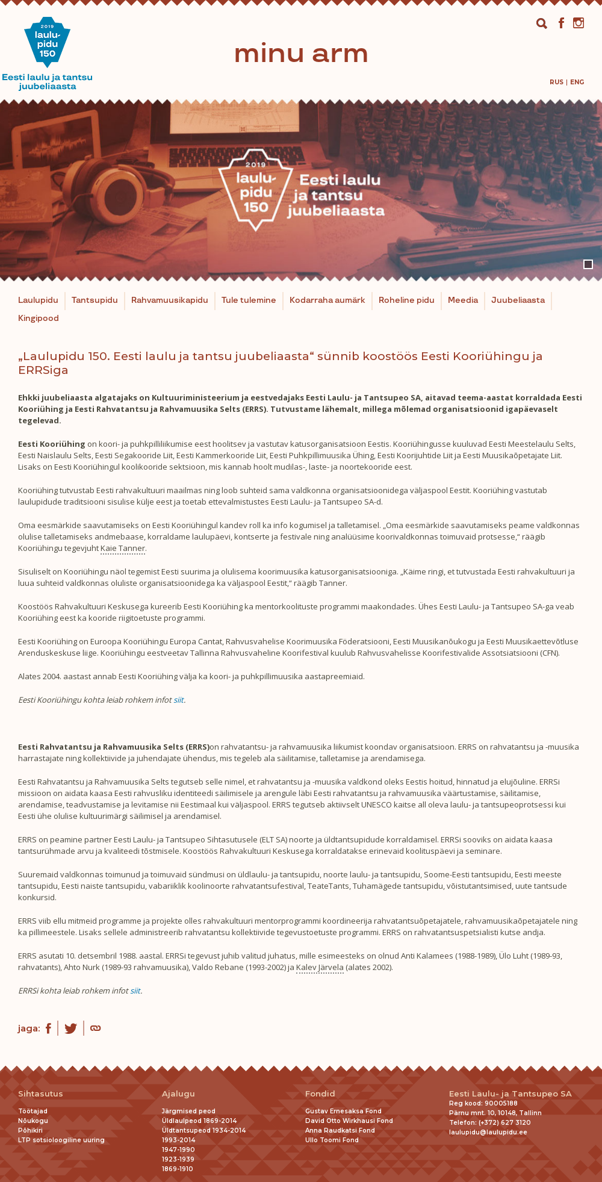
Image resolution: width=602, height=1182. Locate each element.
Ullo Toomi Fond (332, 1140)
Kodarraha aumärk (327, 300)
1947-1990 (178, 1150)
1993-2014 (178, 1140)
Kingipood (38, 318)
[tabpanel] (301, 190)
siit (178, 699)
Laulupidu (38, 300)
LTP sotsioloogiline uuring (61, 1140)
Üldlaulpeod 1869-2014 (199, 1121)
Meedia (463, 300)
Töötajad (33, 1111)
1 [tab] (588, 264)
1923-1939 (178, 1159)
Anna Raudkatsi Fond (340, 1130)
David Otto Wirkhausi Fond (349, 1121)
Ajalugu (178, 1094)
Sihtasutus (40, 1094)
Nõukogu (33, 1121)
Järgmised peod (189, 1111)
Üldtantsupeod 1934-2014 (204, 1130)
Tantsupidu (95, 300)
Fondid (320, 1094)
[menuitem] (556, 82)
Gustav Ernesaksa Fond (343, 1111)
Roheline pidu (407, 300)
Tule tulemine (249, 300)
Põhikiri (30, 1130)
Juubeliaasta (518, 300)
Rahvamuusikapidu (169, 300)
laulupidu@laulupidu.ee (488, 1132)
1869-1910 (177, 1169)
